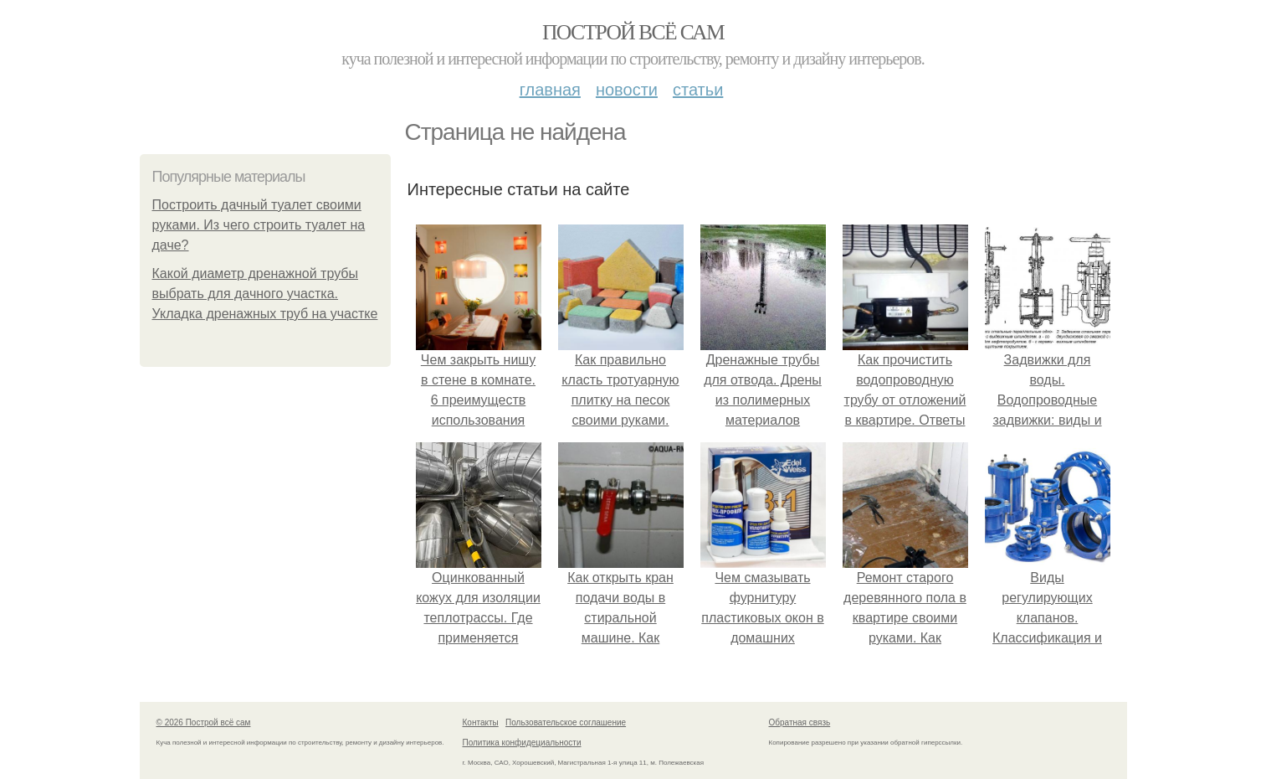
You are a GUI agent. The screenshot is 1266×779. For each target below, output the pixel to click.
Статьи (698, 89)
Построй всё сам (633, 32)
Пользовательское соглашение (565, 722)
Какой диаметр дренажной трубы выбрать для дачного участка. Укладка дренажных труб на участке (265, 293)
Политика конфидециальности (522, 742)
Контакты (481, 722)
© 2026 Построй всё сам (203, 722)
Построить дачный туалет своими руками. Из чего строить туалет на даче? (259, 225)
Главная (550, 89)
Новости (627, 89)
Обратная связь (800, 722)
